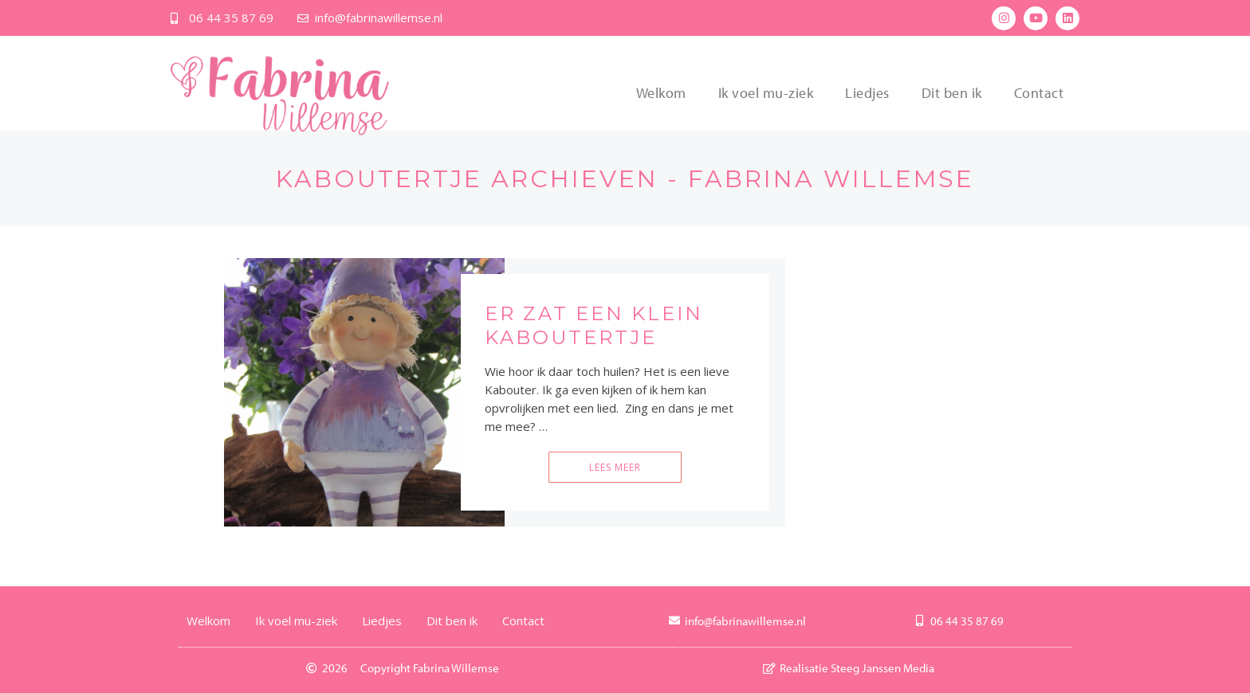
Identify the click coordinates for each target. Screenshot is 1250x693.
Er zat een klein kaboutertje (594, 325)
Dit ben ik (952, 93)
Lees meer (615, 467)
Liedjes (867, 93)
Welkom (661, 93)
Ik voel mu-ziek (766, 93)
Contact (1039, 93)
